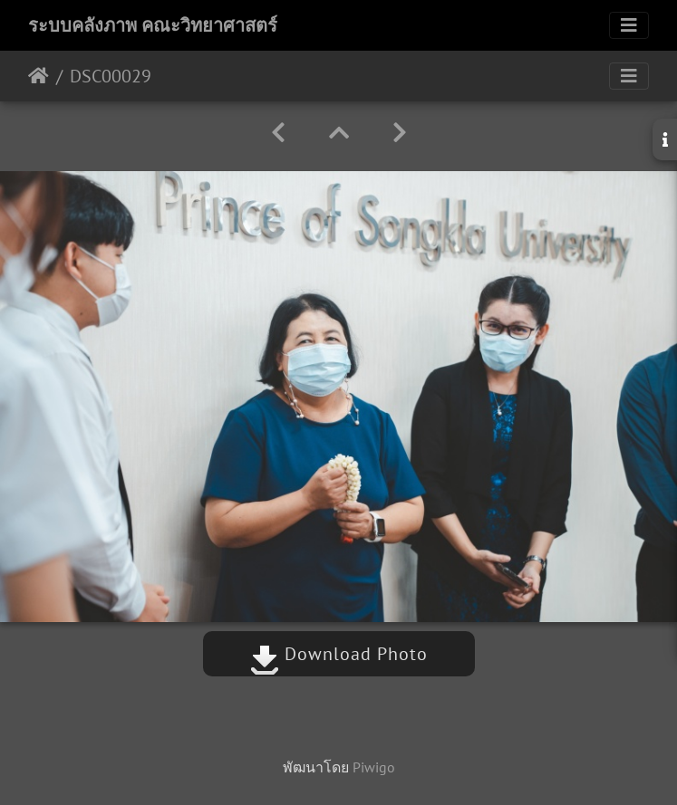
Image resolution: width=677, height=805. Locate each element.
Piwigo (374, 767)
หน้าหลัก (38, 76)
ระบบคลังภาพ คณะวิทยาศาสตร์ (152, 25)
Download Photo (339, 654)
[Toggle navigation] (629, 25)
